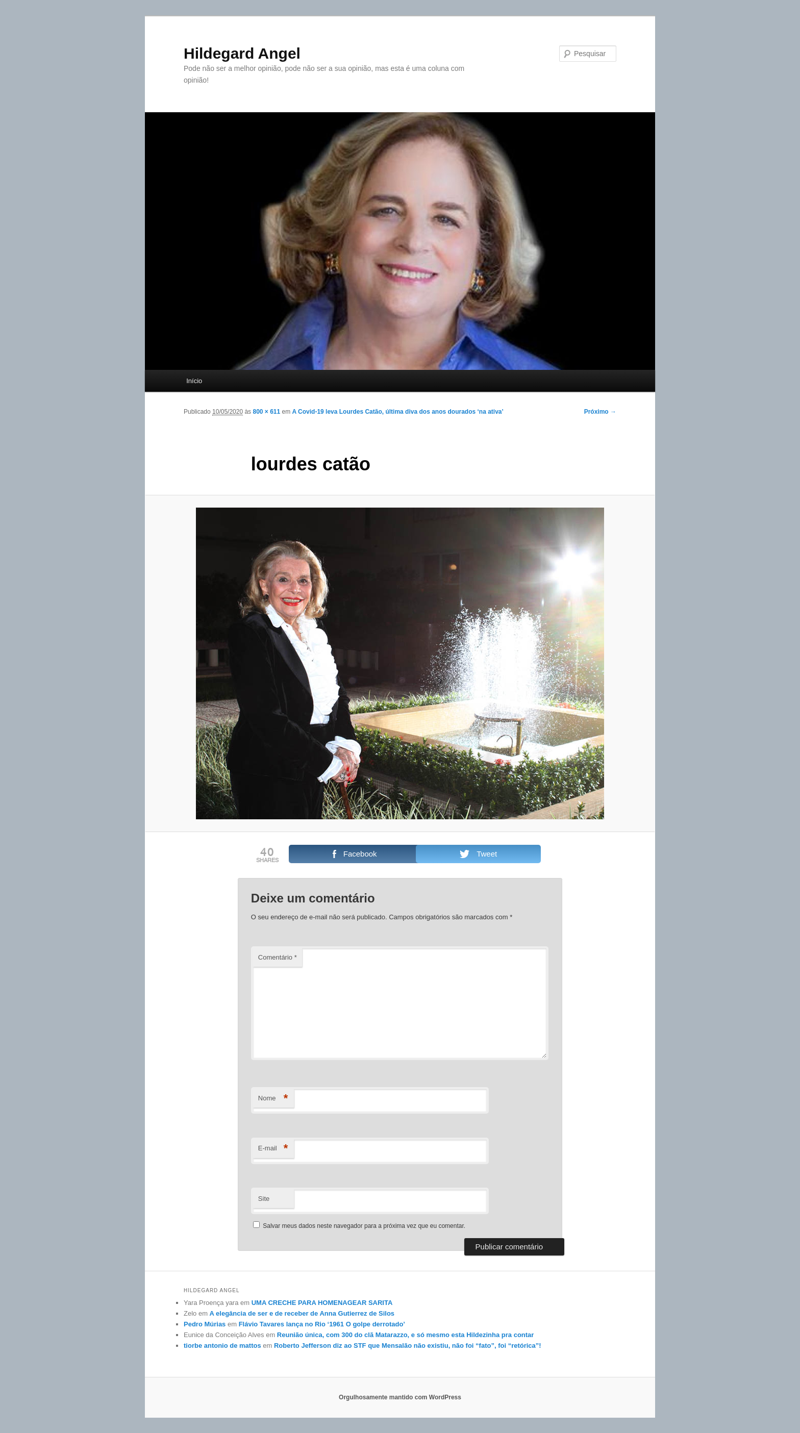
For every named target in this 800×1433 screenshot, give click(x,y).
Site (263, 1198)
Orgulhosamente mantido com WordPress (400, 1397)
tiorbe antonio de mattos (222, 1345)
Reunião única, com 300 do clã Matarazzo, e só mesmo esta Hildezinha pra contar (405, 1335)
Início (194, 381)
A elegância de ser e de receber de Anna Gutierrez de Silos (302, 1313)
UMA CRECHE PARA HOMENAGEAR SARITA (322, 1302)
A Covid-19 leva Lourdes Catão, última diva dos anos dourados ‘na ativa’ (398, 411)
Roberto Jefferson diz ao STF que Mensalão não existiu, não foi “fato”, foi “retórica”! (407, 1345)
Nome (273, 1098)
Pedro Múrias (205, 1324)
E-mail (273, 1148)
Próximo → (600, 411)
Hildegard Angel (242, 53)
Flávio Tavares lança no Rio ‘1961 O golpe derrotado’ (322, 1324)
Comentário (277, 957)
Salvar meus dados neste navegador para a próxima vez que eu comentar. (364, 1225)
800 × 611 (266, 411)
